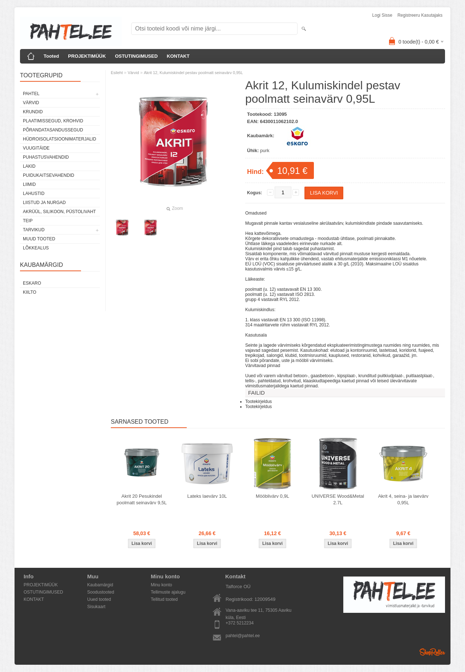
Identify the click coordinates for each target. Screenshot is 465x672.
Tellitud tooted (164, 599)
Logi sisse (382, 15)
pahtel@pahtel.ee (243, 635)
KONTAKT (178, 56)
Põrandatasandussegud (53, 130)
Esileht (117, 72)
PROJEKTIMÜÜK (87, 56)
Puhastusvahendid (46, 157)
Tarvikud (34, 229)
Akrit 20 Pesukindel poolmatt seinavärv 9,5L (142, 499)
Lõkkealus (36, 248)
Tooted (51, 56)
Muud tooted (39, 238)
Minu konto (161, 584)
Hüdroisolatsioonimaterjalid (59, 139)
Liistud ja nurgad (44, 202)
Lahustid (33, 193)
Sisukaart (96, 606)
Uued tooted (99, 599)
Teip (28, 220)
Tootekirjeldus (258, 401)
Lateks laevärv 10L (207, 496)
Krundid (33, 111)
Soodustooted (100, 592)
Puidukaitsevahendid (48, 175)
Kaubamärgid (100, 584)
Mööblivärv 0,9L (272, 496)
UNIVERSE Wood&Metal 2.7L (338, 499)
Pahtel (31, 93)
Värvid (31, 102)
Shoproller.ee (432, 652)
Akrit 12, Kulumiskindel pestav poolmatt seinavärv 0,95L (193, 72)
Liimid (29, 184)
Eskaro (32, 283)
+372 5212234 (240, 623)
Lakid (29, 166)
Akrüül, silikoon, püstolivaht (59, 211)
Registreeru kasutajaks (419, 15)
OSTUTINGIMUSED (136, 56)
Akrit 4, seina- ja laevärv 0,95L (403, 499)
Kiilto (29, 292)
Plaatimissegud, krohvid (53, 120)
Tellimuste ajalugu (168, 592)
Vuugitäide (36, 148)
